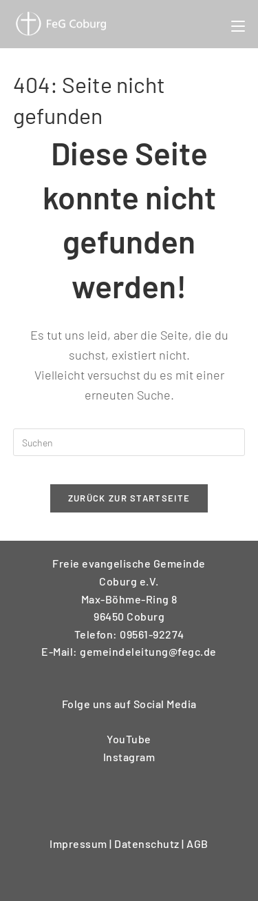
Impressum (79, 843)
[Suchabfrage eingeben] (129, 442)
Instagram (129, 756)
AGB (197, 843)
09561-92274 (152, 634)
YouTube (129, 738)
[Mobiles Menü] (238, 24)
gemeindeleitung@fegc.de (148, 651)
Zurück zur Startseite (129, 498)
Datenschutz (148, 843)
